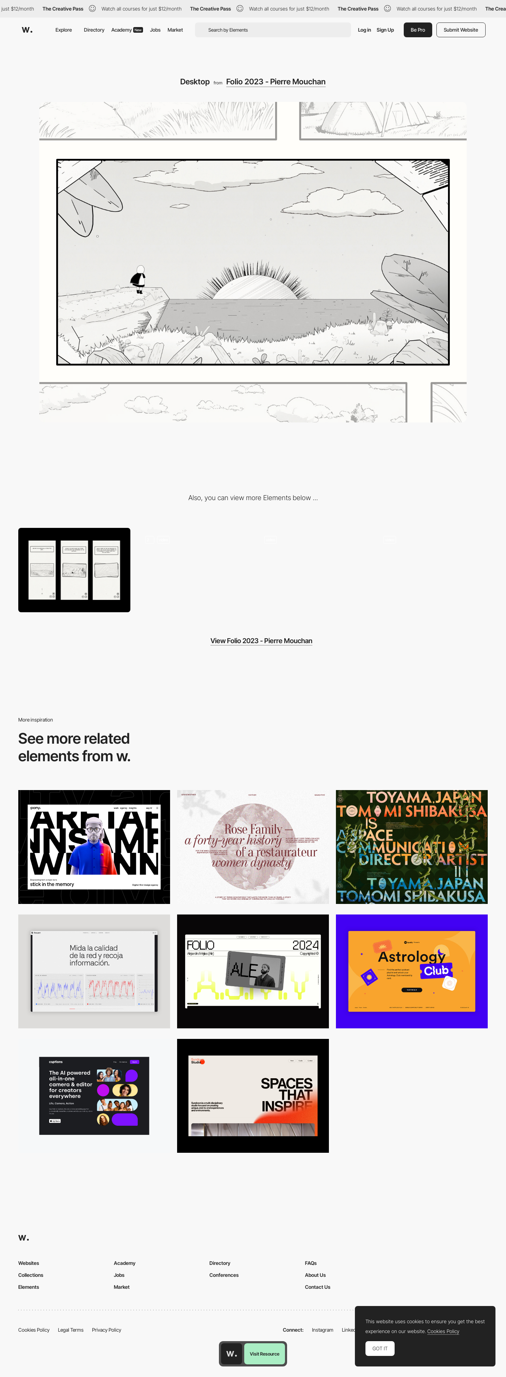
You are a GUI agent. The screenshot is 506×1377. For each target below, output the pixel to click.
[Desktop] (94, 847)
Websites (28, 1263)
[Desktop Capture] (412, 971)
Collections (30, 1275)
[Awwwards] (27, 30)
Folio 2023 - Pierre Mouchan (276, 81)
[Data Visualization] (94, 971)
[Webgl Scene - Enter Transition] (313, 570)
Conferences (224, 1275)
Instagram (322, 1330)
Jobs (155, 30)
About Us (315, 1275)
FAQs (311, 1263)
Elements (28, 1287)
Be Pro (418, 30)
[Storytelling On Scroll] (193, 570)
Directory (94, 30)
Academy (127, 30)
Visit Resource (264, 1354)
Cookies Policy (34, 1330)
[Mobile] (74, 570)
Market (175, 30)
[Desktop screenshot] (253, 847)
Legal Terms (71, 1330)
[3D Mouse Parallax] (432, 570)
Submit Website (461, 30)
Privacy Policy (106, 1330)
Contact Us (317, 1287)
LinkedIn (351, 1330)
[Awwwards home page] (231, 1353)
